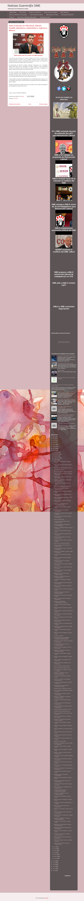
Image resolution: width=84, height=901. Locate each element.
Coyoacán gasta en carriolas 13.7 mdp (62, 709)
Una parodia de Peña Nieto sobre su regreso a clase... (62, 522)
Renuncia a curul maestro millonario (62, 543)
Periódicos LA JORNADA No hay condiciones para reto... (61, 504)
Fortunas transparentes (59, 519)
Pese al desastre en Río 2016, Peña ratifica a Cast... (62, 546)
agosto (55, 459)
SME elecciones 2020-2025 (67, 14)
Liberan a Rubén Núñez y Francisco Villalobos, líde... (62, 844)
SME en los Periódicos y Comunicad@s (18, 14)
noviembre (56, 454)
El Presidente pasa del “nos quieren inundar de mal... (62, 561)
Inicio (29, 104)
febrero (56, 856)
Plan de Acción (22, 12)
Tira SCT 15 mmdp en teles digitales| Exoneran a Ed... (62, 680)
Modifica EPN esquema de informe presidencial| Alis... (61, 592)
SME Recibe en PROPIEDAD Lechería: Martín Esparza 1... (62, 825)
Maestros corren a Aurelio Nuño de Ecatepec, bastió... (61, 574)
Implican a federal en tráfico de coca (62, 667)
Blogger (46, 898)
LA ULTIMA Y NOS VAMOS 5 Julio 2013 (66, 356)
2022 (54, 438)
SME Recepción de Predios (52, 14)
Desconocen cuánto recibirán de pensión (63, 471)
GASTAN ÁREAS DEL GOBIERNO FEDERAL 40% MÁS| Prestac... (61, 638)
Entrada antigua (43, 104)
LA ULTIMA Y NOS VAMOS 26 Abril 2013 (67, 399)
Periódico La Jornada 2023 (35, 12)
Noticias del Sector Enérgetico (50, 12)
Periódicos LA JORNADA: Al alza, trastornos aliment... (61, 794)
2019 (54, 444)
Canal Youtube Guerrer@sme (36, 14)
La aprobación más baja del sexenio (62, 711)
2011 (54, 868)
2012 (54, 866)
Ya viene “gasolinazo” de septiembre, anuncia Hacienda (62, 525)
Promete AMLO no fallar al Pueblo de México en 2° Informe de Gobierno (66, 415)
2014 (54, 862)
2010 (54, 870)
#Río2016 (16, 98)
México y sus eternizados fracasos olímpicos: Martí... (61, 489)
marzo (55, 854)
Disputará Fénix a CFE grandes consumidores (61, 775)
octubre (56, 456)
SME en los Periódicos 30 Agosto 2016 (62, 486)
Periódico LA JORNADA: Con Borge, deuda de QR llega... (62, 819)
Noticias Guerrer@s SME (24, 5)
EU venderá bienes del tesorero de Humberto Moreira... (61, 644)
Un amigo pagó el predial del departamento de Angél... (60, 790)
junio (55, 848)
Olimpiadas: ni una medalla (60, 741)
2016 (54, 450)
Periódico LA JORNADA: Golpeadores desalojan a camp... (62, 697)
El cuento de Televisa (58, 635)
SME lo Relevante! (64, 12)
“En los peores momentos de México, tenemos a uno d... (62, 834)
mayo (55, 850)
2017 (54, 448)
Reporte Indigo (61, 370)
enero (55, 858)
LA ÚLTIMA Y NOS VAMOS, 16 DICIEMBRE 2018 (64, 407)
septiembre (56, 458)
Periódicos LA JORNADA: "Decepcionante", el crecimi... (61, 602)
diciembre (56, 452)
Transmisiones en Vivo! (45, 17)
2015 (54, 860)
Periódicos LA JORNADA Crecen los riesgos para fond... (62, 577)
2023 (54, 436)
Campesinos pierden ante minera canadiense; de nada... (61, 686)
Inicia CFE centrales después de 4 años (62, 467)
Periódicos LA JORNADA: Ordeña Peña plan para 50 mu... (62, 480)
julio (55, 846)
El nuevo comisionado (58, 469)
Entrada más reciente (14, 104)
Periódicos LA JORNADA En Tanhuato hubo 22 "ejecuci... (62, 720)
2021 (54, 440)
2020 (54, 442)
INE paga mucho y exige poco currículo (62, 688)
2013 (54, 864)
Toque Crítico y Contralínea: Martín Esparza (27, 17)
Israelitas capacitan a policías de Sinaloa (67, 392)
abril (55, 852)
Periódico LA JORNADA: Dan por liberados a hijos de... (61, 673)
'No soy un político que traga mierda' (62, 665)
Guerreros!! (11, 17)
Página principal (12, 12)
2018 (54, 446)
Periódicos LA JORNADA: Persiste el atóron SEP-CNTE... (62, 651)
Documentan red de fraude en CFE (65, 363)
